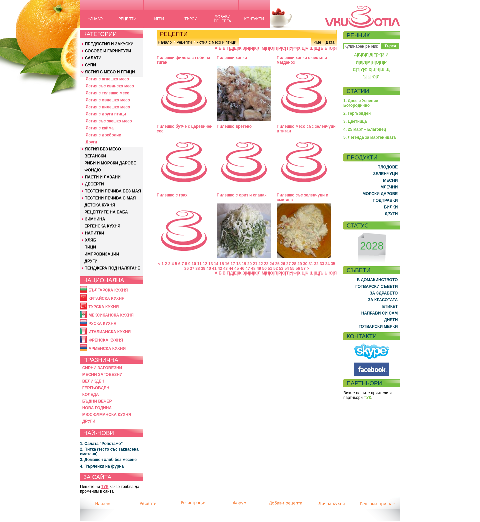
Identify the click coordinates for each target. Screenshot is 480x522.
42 (220, 268)
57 (303, 268)
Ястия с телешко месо (108, 93)
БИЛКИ (391, 207)
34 (327, 264)
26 (283, 264)
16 (227, 264)
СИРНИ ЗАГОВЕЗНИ (102, 368)
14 (216, 264)
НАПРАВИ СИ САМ (379, 313)
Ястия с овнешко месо (108, 100)
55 (292, 268)
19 (244, 264)
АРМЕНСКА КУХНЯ (107, 348)
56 (298, 268)
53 (281, 268)
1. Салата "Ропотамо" (101, 443)
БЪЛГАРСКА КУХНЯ (108, 290)
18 (238, 264)
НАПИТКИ (94, 233)
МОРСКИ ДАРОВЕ (380, 193)
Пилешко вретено (234, 126)
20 (249, 264)
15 (221, 264)
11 (199, 264)
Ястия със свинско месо (110, 86)
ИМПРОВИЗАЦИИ (101, 254)
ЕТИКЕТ (390, 306)
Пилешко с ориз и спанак (241, 195)
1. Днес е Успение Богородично (360, 103)
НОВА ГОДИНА (97, 408)
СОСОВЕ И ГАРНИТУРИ (108, 51)
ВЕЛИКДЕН (93, 381)
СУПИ (90, 65)
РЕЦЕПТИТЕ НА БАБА (106, 212)
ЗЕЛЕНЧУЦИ (385, 173)
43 (225, 268)
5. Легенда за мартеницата (369, 137)
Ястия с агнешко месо (107, 79)
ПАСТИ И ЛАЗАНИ (103, 177)
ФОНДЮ (92, 170)
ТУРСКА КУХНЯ (103, 307)
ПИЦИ (90, 247)
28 (294, 264)
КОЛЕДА (90, 394)
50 (264, 268)
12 (205, 264)
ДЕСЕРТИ (94, 184)
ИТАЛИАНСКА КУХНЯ (109, 332)
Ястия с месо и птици (216, 42)
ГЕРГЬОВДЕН (95, 388)
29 (299, 264)
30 (305, 264)
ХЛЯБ (90, 240)
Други (91, 142)
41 (214, 268)
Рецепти (184, 42)
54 (286, 268)
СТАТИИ (358, 91)
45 (236, 268)
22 (260, 264)
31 (311, 264)
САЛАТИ (93, 58)
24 (272, 264)
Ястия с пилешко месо (108, 107)
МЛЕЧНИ (389, 187)
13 (210, 264)
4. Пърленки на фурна (102, 466)
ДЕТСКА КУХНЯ (99, 205)
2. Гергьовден (357, 113)
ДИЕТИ (391, 320)
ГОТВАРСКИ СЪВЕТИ (376, 286)
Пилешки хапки (232, 57)
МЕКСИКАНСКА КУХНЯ (111, 315)
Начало (165, 42)
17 (233, 264)
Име (317, 42)
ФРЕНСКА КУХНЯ (105, 340)
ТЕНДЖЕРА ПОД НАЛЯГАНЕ (112, 268)
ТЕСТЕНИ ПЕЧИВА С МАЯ (110, 198)
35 (333, 264)
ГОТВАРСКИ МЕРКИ (378, 326)
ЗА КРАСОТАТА (383, 300)
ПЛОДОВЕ (388, 167)
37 (192, 268)
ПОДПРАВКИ (385, 200)
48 (253, 268)
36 (186, 268)
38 (197, 268)
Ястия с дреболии (103, 135)
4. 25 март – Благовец (364, 129)
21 (255, 264)
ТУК (104, 486)
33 (322, 264)
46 (242, 268)
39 (203, 268)
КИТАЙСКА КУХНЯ (106, 298)
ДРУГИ (90, 261)
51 (270, 268)
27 (288, 264)
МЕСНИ (390, 180)
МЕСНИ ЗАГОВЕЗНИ (102, 374)
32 (316, 264)
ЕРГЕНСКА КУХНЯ (102, 226)
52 (275, 268)
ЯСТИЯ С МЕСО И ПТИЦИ (110, 72)
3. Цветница (355, 121)
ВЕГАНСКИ (95, 156)
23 (266, 264)
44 (231, 268)
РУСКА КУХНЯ (102, 323)
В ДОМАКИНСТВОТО (377, 280)
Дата (330, 42)
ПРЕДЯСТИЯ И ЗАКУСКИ (109, 44)
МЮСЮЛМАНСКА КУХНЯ (106, 414)
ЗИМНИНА (95, 219)
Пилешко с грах (172, 195)
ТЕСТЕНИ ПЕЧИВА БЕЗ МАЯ (113, 191)
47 (248, 268)
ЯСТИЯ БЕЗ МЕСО (103, 149)
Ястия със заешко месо (109, 121)
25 (277, 264)
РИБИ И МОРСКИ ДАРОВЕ (110, 163)
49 (259, 268)
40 (209, 268)
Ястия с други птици (106, 114)
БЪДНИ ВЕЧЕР (97, 401)
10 (194, 264)
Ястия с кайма (100, 128)
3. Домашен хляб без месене (108, 459)
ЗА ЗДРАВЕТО (384, 293)
